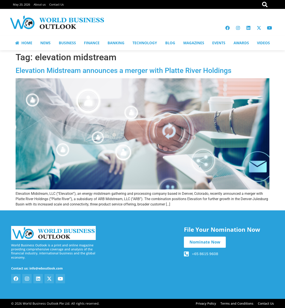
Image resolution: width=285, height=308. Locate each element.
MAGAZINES (193, 42)
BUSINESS (67, 42)
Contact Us (56, 4)
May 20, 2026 (21, 4)
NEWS (45, 42)
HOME (23, 42)
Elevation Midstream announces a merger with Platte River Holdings (123, 70)
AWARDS (241, 42)
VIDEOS (263, 42)
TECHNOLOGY (144, 42)
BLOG (170, 42)
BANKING (116, 42)
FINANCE (92, 42)
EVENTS (218, 42)
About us (40, 4)
